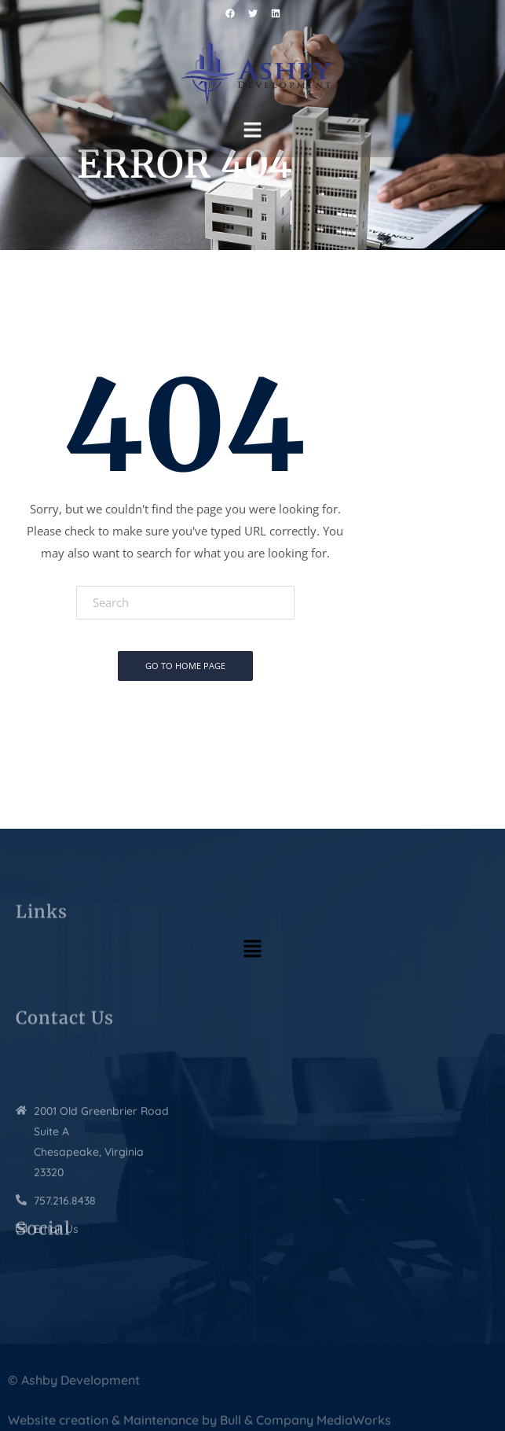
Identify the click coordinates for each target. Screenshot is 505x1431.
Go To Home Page (185, 665)
